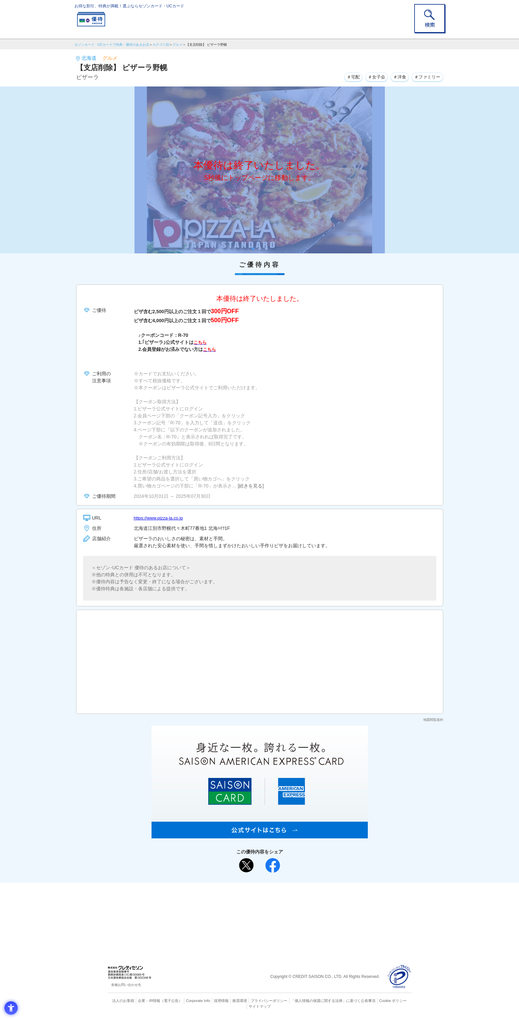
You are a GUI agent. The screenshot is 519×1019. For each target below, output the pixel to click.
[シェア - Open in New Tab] (272, 865)
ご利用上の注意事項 (232, 898)
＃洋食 (397, 76)
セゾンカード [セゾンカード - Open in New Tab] (233, 909)
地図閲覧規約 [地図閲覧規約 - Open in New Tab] (433, 720)
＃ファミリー (426, 76)
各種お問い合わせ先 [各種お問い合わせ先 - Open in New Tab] (126, 985)
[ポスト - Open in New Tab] (246, 865)
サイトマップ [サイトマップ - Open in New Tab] (260, 1006)
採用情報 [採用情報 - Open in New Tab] (221, 1001)
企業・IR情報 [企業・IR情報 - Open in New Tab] (150, 1001)
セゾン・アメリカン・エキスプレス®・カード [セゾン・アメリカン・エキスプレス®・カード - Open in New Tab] (256, 921)
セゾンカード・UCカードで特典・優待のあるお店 (111, 44)
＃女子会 (371, 76)
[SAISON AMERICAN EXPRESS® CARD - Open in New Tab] (260, 834)
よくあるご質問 (285, 898)
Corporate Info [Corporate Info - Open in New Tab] (198, 1001)
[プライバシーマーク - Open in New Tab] (399, 976)
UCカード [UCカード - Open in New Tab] (283, 909)
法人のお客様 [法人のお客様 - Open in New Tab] (124, 1001)
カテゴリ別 (161, 44)
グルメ (178, 44)
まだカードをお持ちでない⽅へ (256, 889)
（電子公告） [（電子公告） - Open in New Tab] (172, 1001)
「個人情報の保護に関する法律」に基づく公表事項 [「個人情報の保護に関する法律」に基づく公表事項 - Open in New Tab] (333, 1001)
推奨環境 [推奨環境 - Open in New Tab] (239, 1001)
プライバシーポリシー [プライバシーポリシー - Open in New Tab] (268, 1001)
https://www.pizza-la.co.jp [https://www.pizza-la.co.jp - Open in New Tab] (160, 518)
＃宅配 (346, 76)
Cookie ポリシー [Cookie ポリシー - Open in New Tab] (392, 1001)
